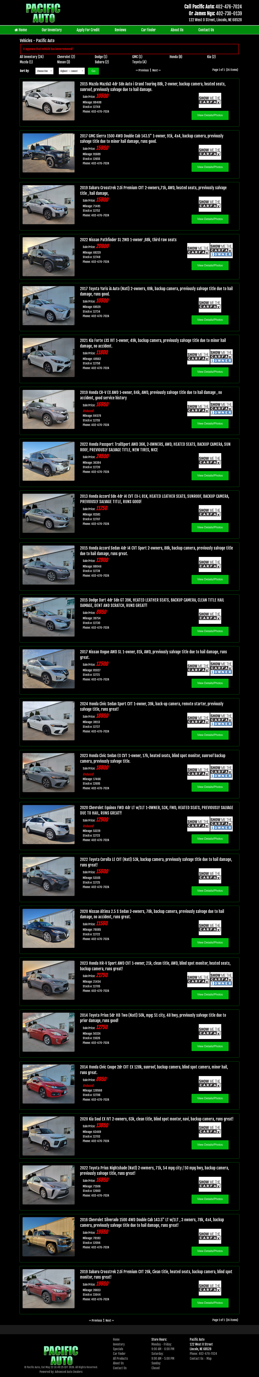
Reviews (120, 30)
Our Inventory (52, 30)
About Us (177, 30)
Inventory (119, 1344)
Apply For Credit (88, 30)
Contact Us (206, 30)
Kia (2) (211, 57)
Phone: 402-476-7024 (203, 1354)
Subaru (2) (102, 62)
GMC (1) (137, 57)
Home (20, 30)
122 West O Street (201, 1344)
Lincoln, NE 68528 (200, 1349)
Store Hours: (159, 1339)
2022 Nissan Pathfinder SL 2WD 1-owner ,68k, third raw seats (128, 239)
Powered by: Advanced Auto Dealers (61, 1372)
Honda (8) (176, 57)
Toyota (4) (139, 62)
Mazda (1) (26, 62)
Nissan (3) (63, 62)
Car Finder (148, 30)
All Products (120, 1358)
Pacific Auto (197, 1339)
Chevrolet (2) (66, 57)
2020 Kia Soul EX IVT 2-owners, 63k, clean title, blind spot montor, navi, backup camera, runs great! (156, 1119)
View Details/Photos (210, 115)
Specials (118, 1349)
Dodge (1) (101, 57)
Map (209, 1358)
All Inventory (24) (32, 57)
